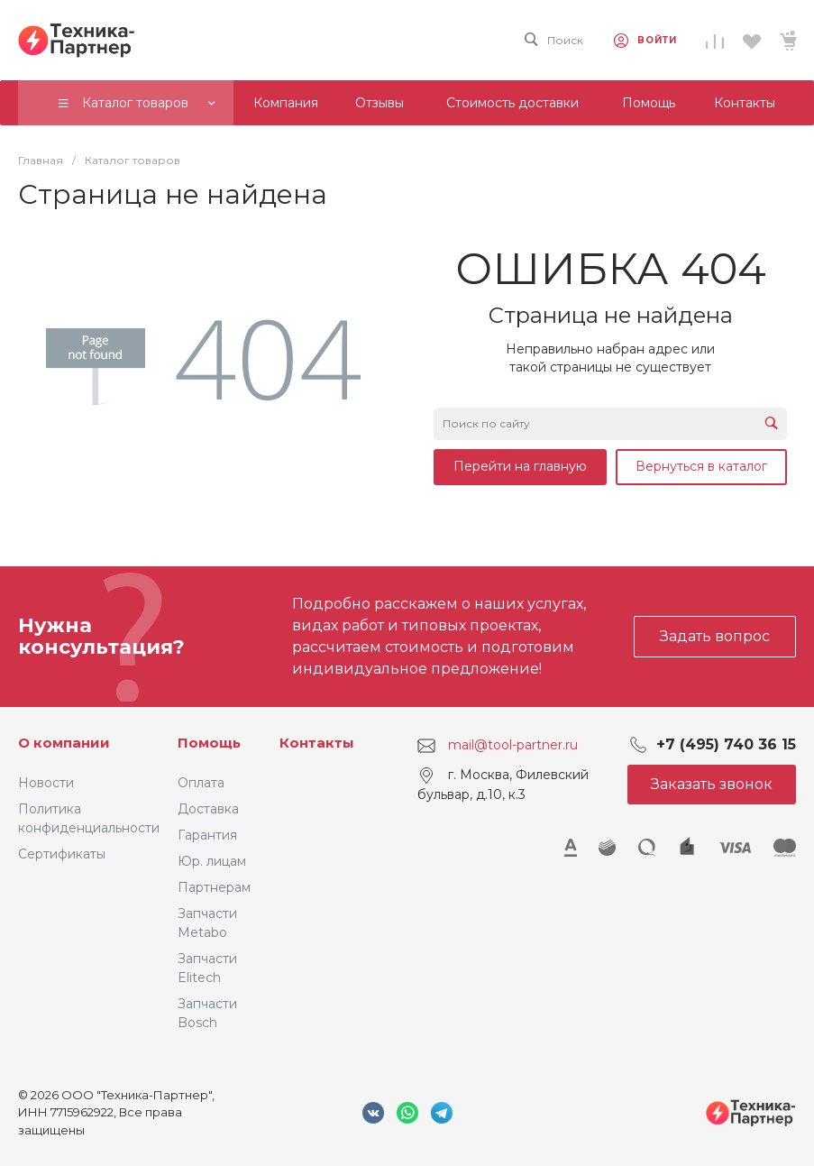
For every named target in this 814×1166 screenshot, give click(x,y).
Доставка (208, 809)
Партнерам (214, 887)
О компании (64, 742)
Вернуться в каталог (701, 466)
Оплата (201, 783)
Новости (46, 783)
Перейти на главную (520, 466)
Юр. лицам (212, 861)
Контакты (316, 742)
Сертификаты (61, 854)
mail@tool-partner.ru (513, 745)
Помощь (209, 742)
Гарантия (207, 835)
